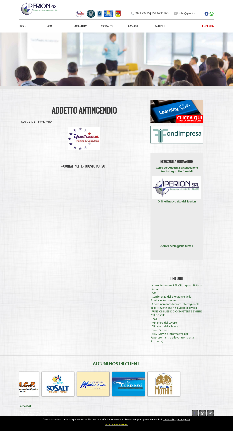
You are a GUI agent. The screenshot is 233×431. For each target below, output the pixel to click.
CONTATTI (160, 26)
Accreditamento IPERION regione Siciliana (177, 285)
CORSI (50, 26)
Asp (154, 293)
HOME (22, 26)
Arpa (155, 289)
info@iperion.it (60, 415)
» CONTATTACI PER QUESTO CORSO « (84, 166)
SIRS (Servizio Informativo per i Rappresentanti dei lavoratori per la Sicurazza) (172, 338)
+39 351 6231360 (44, 415)
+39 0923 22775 (26, 415)
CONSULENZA (80, 26)
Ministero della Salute (165, 326)
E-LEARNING (208, 26)
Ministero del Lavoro (164, 322)
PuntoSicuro (159, 330)
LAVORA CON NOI (205, 406)
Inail (154, 319)
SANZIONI (133, 26)
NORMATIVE (107, 26)
